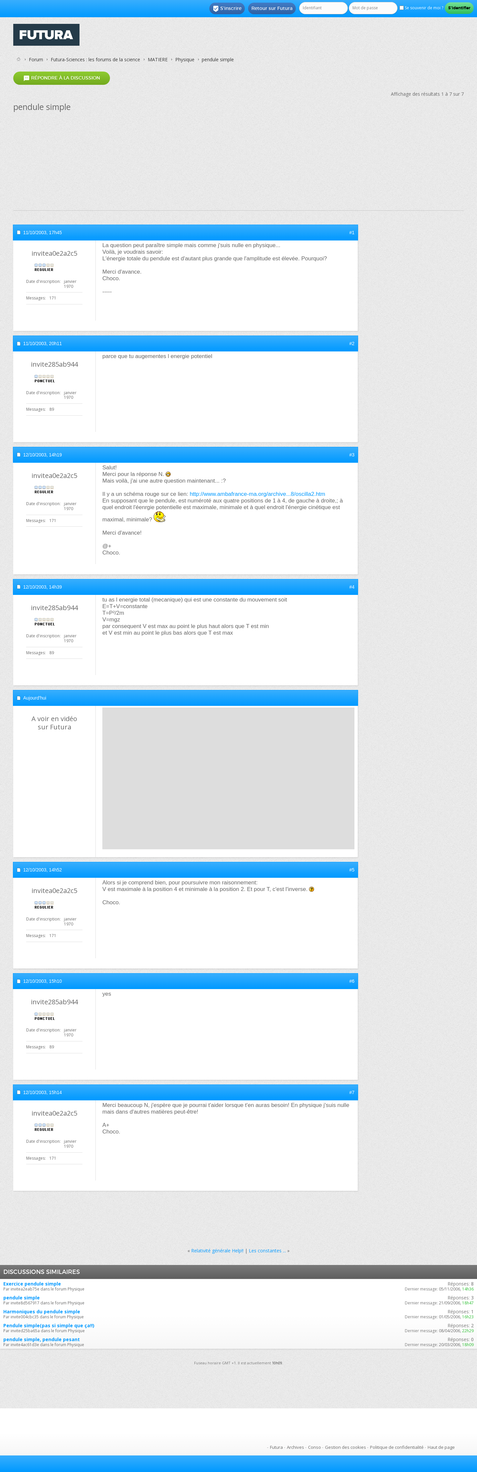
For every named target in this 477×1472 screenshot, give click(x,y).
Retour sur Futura (271, 8)
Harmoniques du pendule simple (41, 1311)
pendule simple (21, 1297)
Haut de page (441, 1447)
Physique (184, 59)
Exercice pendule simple (32, 1284)
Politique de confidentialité (397, 1447)
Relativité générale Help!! (217, 1250)
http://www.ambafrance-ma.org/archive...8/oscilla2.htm (257, 494)
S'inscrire (227, 8)
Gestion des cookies (345, 1447)
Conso (314, 1447)
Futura (276, 1447)
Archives (295, 1447)
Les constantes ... (267, 1250)
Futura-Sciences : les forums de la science (95, 59)
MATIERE (158, 59)
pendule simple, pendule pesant (41, 1339)
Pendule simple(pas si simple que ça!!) (48, 1325)
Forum (36, 59)
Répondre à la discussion (61, 78)
